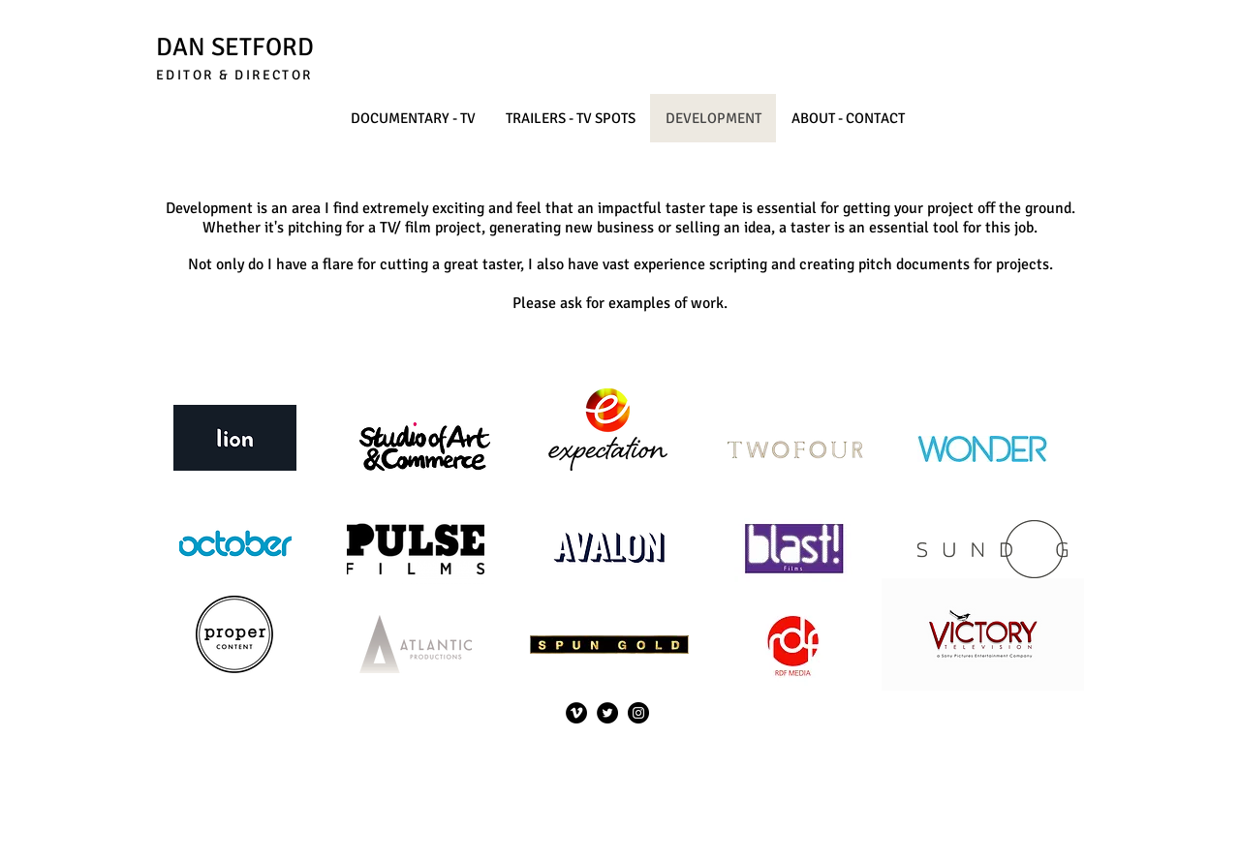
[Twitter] (607, 712)
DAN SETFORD (235, 47)
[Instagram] (638, 712)
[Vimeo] (576, 712)
